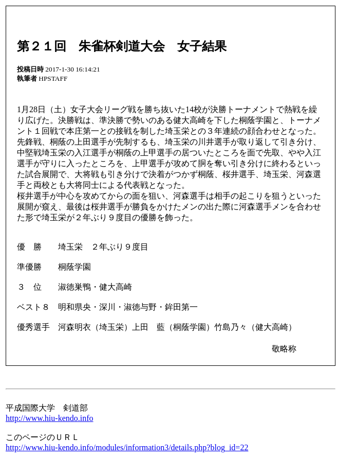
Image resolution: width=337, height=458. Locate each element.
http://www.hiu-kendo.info (49, 418)
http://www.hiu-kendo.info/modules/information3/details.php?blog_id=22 (127, 447)
